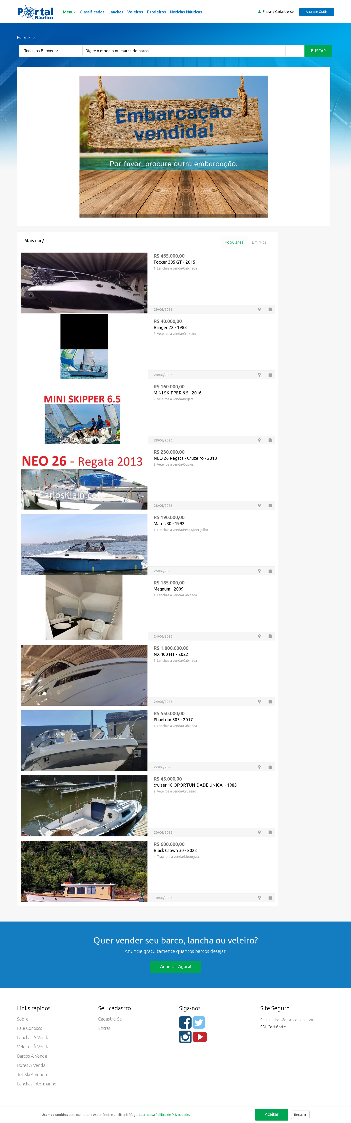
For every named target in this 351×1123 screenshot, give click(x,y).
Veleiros (135, 12)
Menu (69, 12)
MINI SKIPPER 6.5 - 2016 (178, 392)
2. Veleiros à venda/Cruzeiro (175, 334)
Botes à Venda (31, 1065)
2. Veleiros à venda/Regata (174, 399)
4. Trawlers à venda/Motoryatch (178, 857)
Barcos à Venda (32, 1055)
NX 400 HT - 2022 (171, 654)
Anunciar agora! (175, 966)
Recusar (300, 1115)
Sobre (23, 1018)
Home (21, 38)
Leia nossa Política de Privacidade (164, 1115)
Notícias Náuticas (186, 12)
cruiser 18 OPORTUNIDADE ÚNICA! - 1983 (195, 784)
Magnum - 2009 (169, 588)
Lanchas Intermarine (36, 1083)
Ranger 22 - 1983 (170, 327)
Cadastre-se (284, 12)
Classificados (92, 12)
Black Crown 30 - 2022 (175, 850)
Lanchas (115, 12)
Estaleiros (156, 12)
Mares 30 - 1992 (169, 523)
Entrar (267, 12)
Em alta (259, 242)
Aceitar (272, 1114)
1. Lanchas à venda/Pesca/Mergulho (181, 530)
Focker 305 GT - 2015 (174, 262)
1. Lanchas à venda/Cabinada (175, 268)
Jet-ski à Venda (32, 1074)
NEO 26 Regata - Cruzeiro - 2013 (185, 458)
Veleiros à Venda (33, 1046)
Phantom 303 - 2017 (173, 719)
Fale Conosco (29, 1028)
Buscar (318, 51)
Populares (234, 242)
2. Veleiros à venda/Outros (174, 464)
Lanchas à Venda (33, 1037)
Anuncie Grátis (317, 12)
